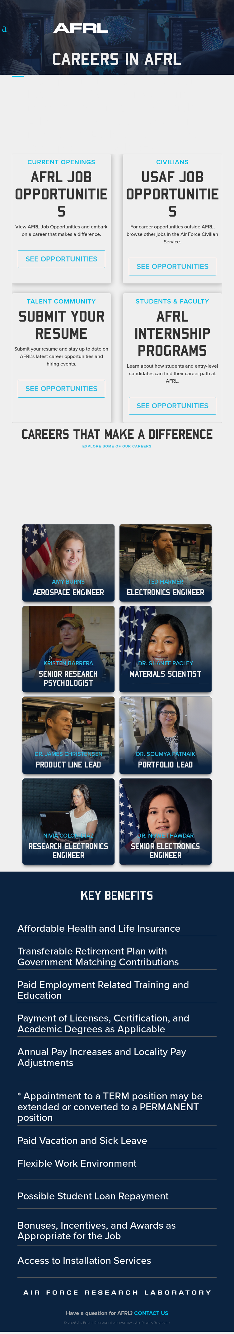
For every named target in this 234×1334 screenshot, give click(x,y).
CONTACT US (151, 1313)
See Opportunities (61, 258)
